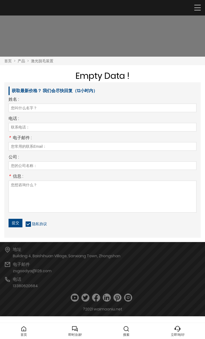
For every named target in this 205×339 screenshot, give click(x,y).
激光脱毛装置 (42, 61)
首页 (8, 61)
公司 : (14, 157)
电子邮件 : (20, 138)
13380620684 (25, 286)
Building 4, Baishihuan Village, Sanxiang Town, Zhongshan (66, 256)
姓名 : (14, 99)
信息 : (16, 176)
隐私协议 (39, 224)
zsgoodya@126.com (32, 271)
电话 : (14, 119)
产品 (21, 61)
